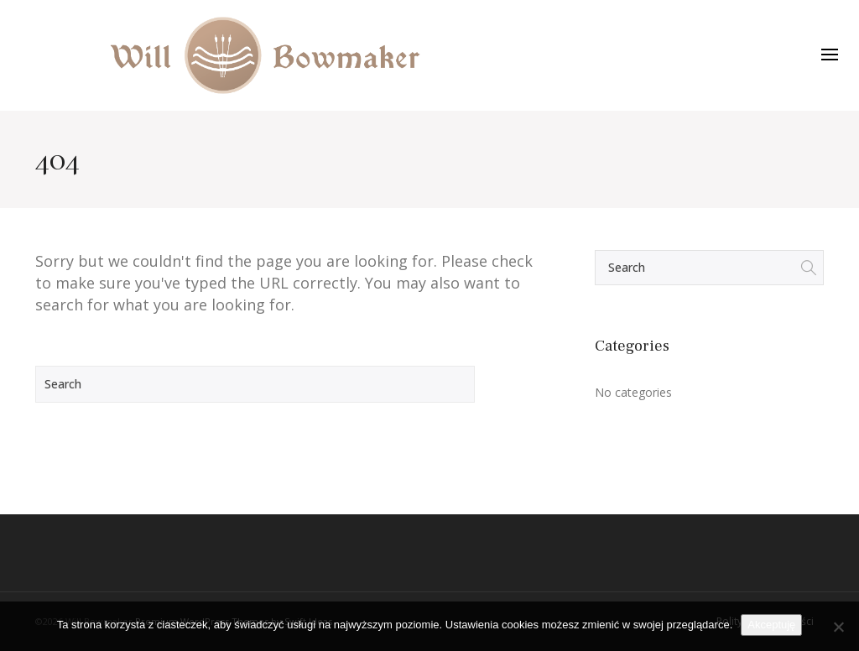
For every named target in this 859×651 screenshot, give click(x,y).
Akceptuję (771, 624)
